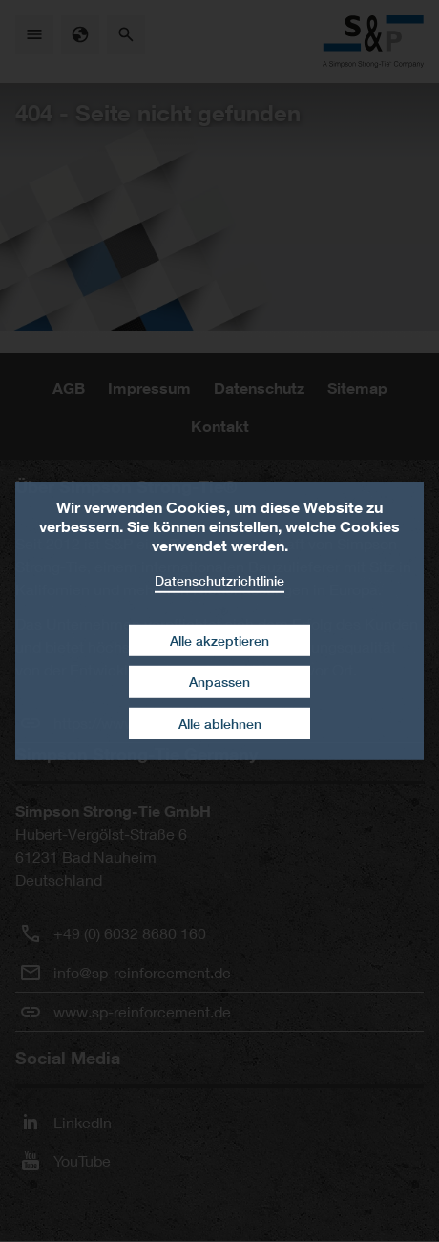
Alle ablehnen (219, 724)
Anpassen (219, 682)
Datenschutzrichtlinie (219, 580)
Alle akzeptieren (219, 640)
